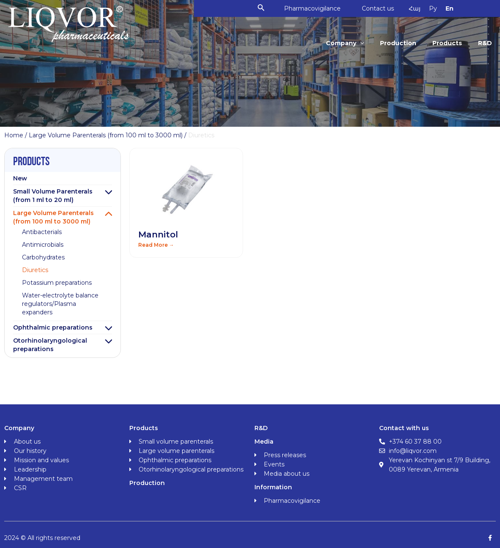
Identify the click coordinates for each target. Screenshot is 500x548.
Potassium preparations (57, 282)
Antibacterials (42, 232)
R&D (485, 43)
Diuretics (35, 270)
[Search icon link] (261, 8)
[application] (360, 43)
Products (447, 43)
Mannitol (158, 234)
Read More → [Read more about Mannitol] (156, 245)
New (20, 178)
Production (398, 43)
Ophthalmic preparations (53, 327)
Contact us (378, 8)
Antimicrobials (42, 244)
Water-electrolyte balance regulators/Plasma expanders (60, 304)
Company (345, 43)
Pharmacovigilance (312, 8)
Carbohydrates (43, 257)
